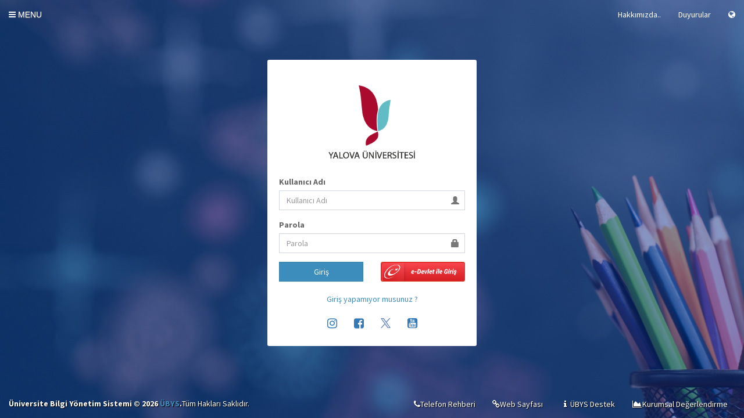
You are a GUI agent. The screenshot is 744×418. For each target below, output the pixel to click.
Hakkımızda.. (639, 14)
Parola (292, 224)
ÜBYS (170, 403)
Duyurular (694, 14)
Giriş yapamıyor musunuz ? (372, 299)
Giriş (321, 271)
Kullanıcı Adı (302, 181)
